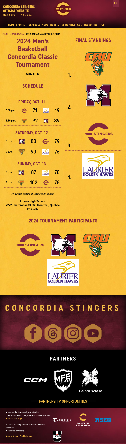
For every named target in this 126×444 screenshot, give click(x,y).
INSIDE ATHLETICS (70, 25)
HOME (11, 25)
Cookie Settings (26, 436)
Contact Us (11, 419)
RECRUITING (91, 25)
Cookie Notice (12, 436)
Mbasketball (17, 34)
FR (115, 3)
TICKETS (54, 25)
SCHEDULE (34, 25)
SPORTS (20, 25)
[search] (103, 25)
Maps (20, 419)
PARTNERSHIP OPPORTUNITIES (63, 401)
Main (4, 34)
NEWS (45, 25)
